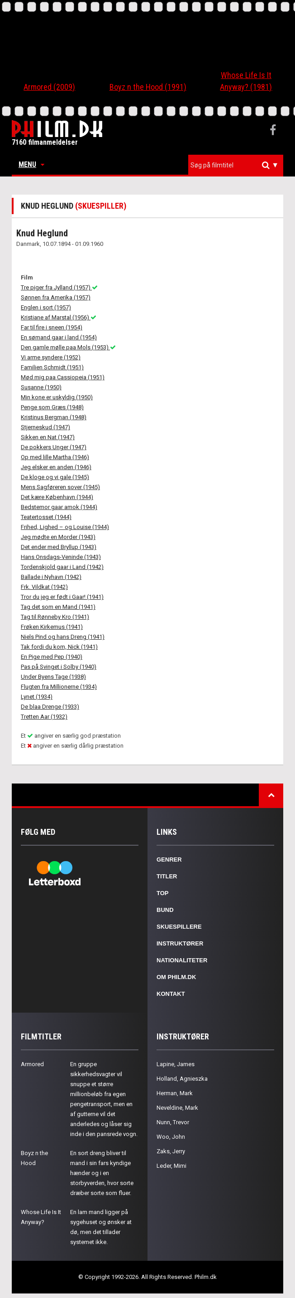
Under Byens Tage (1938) (53, 676)
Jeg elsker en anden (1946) (56, 467)
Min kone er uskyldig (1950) (57, 397)
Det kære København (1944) (57, 497)
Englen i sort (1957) (46, 307)
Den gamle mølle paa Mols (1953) (68, 347)
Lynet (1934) (36, 696)
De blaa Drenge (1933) (50, 706)
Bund (165, 909)
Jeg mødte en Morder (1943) (58, 537)
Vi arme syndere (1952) (51, 357)
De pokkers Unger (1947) (53, 447)
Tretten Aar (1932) (44, 716)
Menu (31, 164)
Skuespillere (179, 926)
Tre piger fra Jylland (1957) (59, 287)
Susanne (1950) (41, 387)
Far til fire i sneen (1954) (51, 327)
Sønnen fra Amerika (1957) (55, 297)
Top (163, 893)
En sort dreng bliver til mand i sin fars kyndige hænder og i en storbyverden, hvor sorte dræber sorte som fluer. (101, 1173)
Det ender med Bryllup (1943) (58, 547)
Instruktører (180, 943)
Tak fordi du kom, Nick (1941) (59, 646)
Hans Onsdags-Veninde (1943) (61, 556)
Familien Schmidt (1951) (52, 367)
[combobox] (235, 165)
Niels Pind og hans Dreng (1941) (63, 636)
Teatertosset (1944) (46, 517)
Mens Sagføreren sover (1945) (60, 487)
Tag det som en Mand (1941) (58, 606)
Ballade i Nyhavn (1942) (51, 576)
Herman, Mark (175, 1093)
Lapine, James (176, 1064)
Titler (167, 876)
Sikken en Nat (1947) (48, 437)
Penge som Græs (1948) (52, 407)
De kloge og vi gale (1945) (55, 477)
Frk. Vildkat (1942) (44, 586)
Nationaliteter (182, 960)
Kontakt (171, 993)
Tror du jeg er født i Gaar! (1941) (62, 596)
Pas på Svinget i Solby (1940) (58, 666)
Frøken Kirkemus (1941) (52, 626)
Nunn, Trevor (173, 1122)
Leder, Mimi (171, 1165)
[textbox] (237, 165)
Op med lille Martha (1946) (55, 457)
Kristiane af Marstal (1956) (58, 317)
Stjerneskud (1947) (45, 427)
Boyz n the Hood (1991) (147, 87)
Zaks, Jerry (171, 1151)
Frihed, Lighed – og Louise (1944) (65, 527)
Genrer (169, 859)
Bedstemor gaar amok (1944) (59, 507)
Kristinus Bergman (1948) (53, 417)
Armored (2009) (49, 87)
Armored (32, 1064)
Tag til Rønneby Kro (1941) (55, 616)
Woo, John (171, 1136)
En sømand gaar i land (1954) (59, 337)
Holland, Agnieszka (182, 1078)
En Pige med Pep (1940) (51, 656)
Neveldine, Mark (177, 1107)
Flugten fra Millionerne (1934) (59, 686)
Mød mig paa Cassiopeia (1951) (63, 377)
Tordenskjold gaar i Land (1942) (62, 566)
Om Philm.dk (176, 977)
